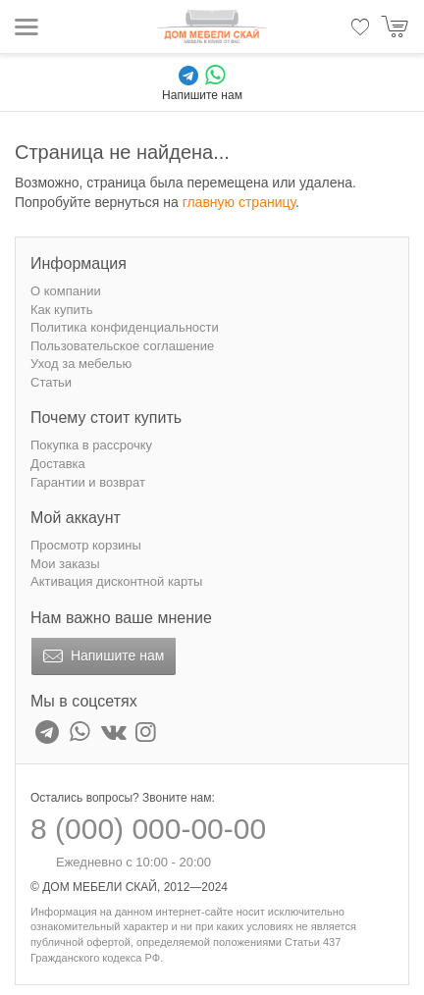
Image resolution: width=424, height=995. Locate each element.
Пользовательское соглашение (122, 346)
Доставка (57, 463)
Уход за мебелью (81, 363)
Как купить (61, 309)
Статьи (51, 382)
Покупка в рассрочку (91, 445)
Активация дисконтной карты (116, 581)
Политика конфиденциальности (124, 327)
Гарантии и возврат (87, 482)
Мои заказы (65, 563)
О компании (65, 291)
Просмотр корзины (85, 545)
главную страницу (239, 202)
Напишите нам (101, 656)
